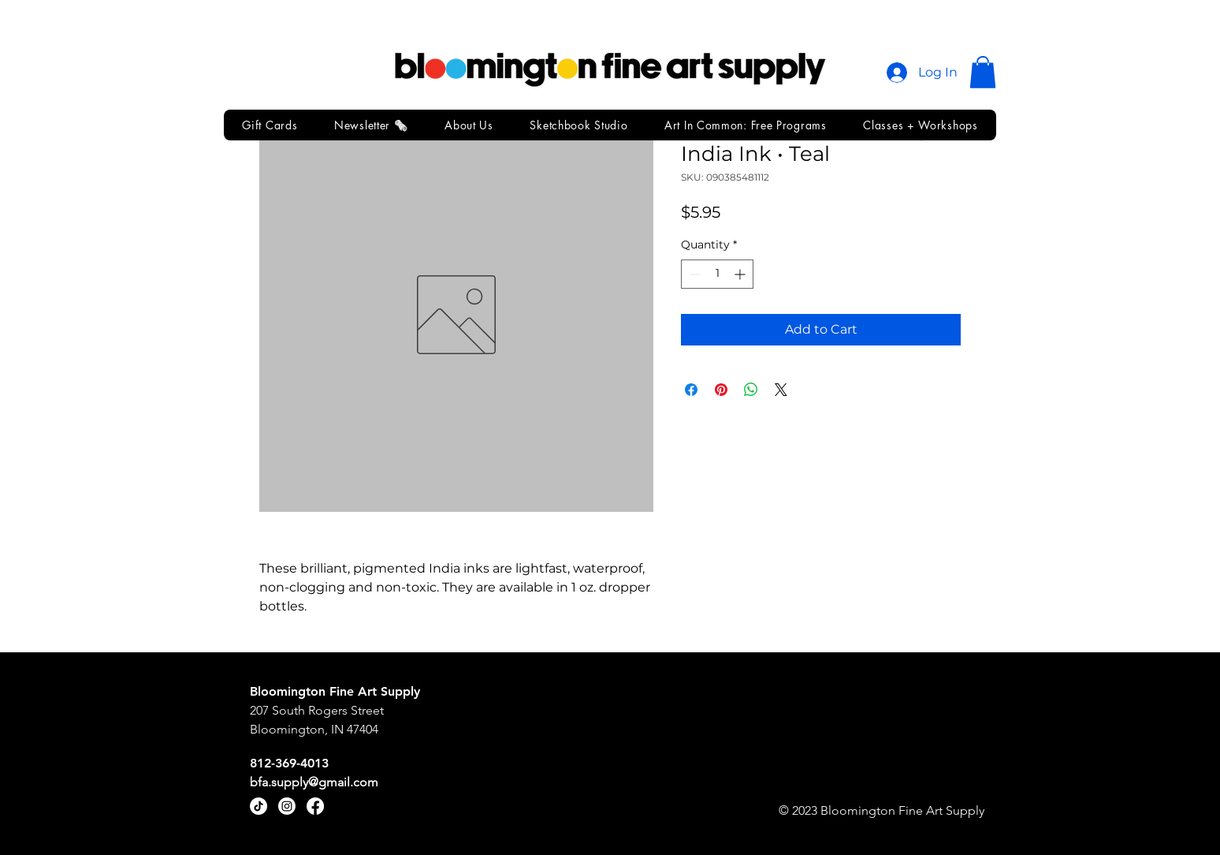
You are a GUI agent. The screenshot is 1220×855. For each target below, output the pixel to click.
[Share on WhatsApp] (751, 389)
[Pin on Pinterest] (721, 389)
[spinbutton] (717, 274)
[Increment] (741, 274)
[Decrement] (693, 274)
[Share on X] (781, 389)
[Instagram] (287, 806)
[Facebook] (315, 806)
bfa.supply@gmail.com (314, 782)
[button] (982, 72)
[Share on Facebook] (691, 389)
